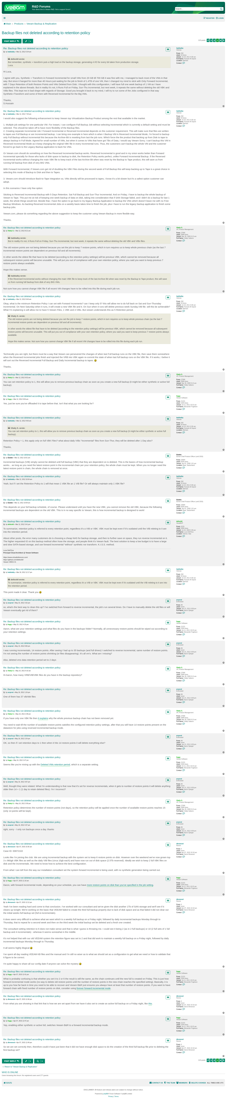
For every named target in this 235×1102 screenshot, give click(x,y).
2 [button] (214, 40)
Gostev (178, 455)
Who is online (10, 1072)
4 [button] (220, 40)
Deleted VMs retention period (55, 764)
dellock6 (179, 521)
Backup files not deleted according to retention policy (46, 33)
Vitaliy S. (179, 227)
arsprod (179, 600)
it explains (43, 718)
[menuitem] (220, 18)
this (150, 1003)
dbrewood (180, 844)
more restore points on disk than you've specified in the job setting (120, 885)
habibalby (179, 48)
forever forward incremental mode (93, 988)
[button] (208, 40)
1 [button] (211, 40)
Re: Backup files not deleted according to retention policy (35, 48)
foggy (178, 396)
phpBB (105, 1094)
